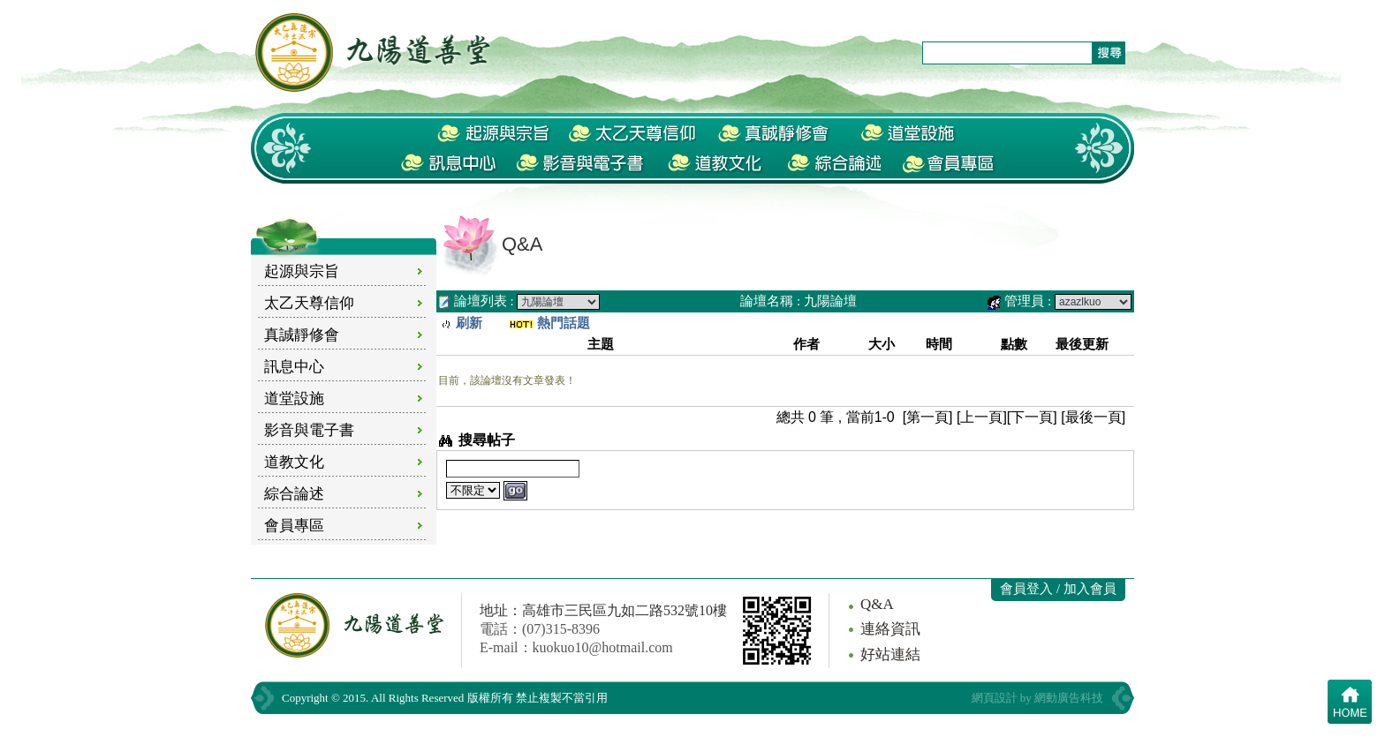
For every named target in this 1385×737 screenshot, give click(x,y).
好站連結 (890, 654)
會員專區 (294, 525)
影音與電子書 (309, 430)
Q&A (877, 604)
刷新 (469, 323)
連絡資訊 (890, 628)
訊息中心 (294, 366)
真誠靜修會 (301, 335)
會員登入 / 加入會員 (1058, 589)
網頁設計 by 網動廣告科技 (1038, 697)
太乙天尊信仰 (309, 303)
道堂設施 (294, 398)
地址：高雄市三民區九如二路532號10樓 (603, 610)
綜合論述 (294, 493)
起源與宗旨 (301, 271)
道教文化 (294, 462)
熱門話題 (563, 323)
